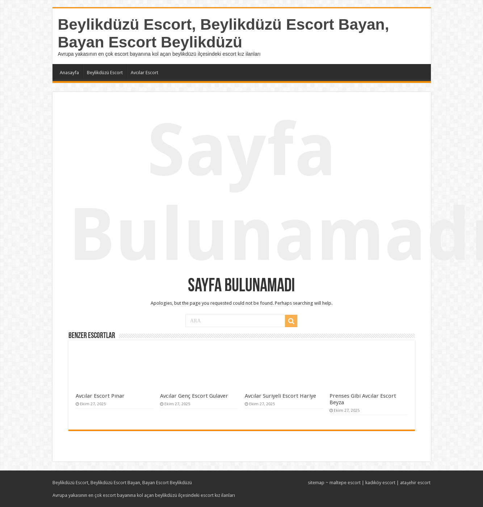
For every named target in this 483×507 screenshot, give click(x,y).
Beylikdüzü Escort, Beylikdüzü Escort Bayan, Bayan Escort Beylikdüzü (223, 33)
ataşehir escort (415, 482)
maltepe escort (345, 482)
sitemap (316, 482)
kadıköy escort (380, 482)
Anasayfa (69, 72)
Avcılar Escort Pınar (100, 396)
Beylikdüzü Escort (105, 72)
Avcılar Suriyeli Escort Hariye (280, 396)
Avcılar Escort (144, 72)
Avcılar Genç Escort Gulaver (194, 396)
